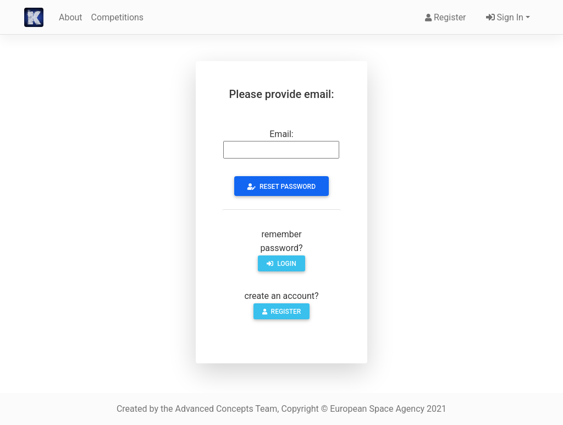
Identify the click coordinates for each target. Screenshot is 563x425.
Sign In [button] (503, 17)
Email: (281, 134)
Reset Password (281, 186)
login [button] (281, 264)
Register (445, 17)
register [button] (281, 311)
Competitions (117, 17)
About (70, 17)
